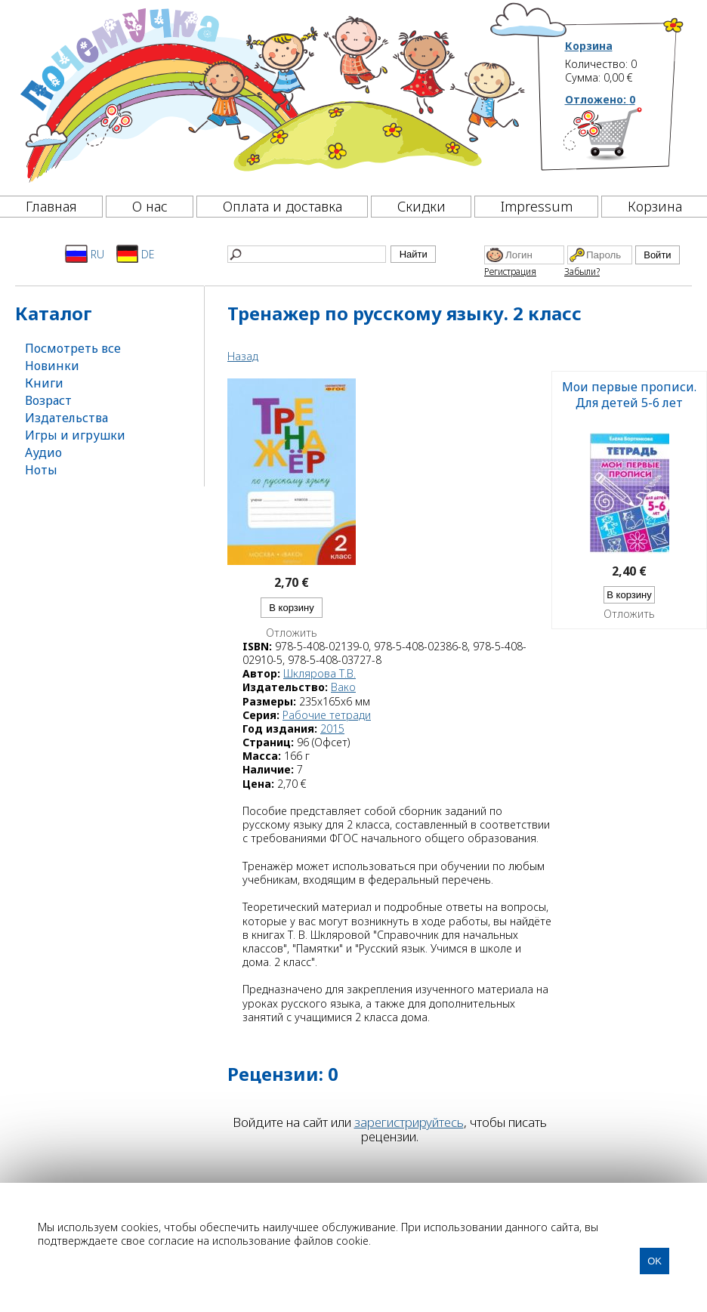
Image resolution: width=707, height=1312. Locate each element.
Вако (343, 687)
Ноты (41, 470)
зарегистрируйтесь (409, 1122)
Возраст (48, 400)
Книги (44, 383)
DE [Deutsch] (135, 254)
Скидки (421, 206)
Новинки (52, 365)
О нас (150, 206)
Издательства (66, 417)
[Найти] (306, 254)
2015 (332, 728)
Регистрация (510, 271)
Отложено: (600, 99)
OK (654, 1261)
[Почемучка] (271, 93)
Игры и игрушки (75, 435)
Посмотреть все (73, 348)
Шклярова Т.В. (319, 673)
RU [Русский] (84, 254)
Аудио (43, 452)
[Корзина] (625, 140)
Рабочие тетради (326, 715)
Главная (51, 206)
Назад (242, 356)
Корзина (589, 46)
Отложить (291, 633)
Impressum (537, 206)
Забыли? (582, 271)
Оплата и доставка (282, 206)
